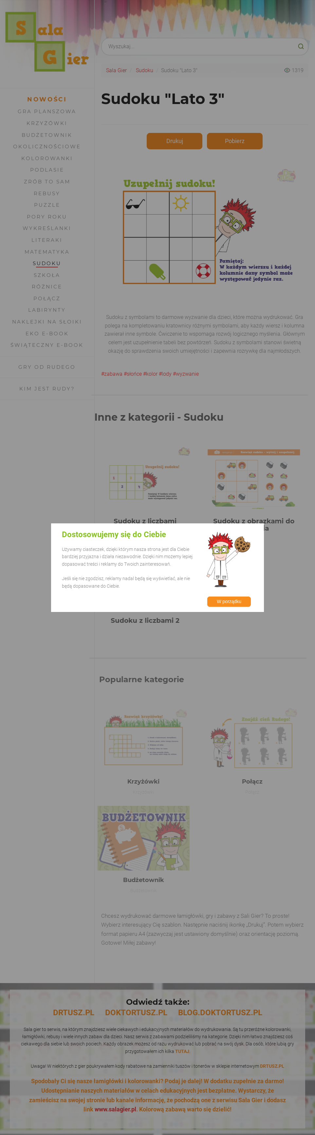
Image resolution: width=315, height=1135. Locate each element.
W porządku (229, 601)
